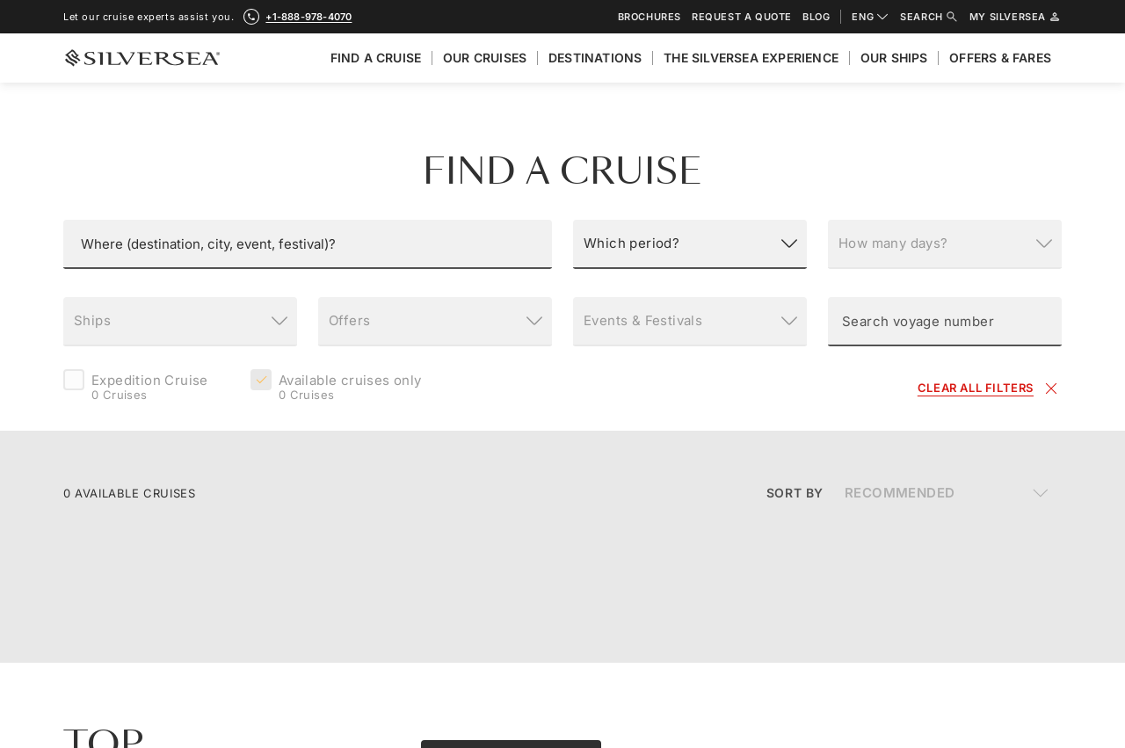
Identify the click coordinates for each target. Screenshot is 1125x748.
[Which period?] (690, 244)
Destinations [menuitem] (595, 57)
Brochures (649, 17)
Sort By (795, 492)
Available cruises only (350, 389)
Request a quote (742, 17)
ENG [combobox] (870, 17)
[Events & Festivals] (690, 321)
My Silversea (1015, 17)
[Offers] (435, 321)
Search (929, 17)
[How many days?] (945, 244)
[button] (307, 244)
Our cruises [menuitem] (484, 57)
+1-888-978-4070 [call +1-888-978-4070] (308, 17)
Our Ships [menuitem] (894, 57)
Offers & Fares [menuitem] (1000, 57)
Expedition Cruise (149, 389)
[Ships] (180, 321)
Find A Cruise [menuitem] (376, 57)
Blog (816, 17)
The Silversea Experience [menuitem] (751, 57)
